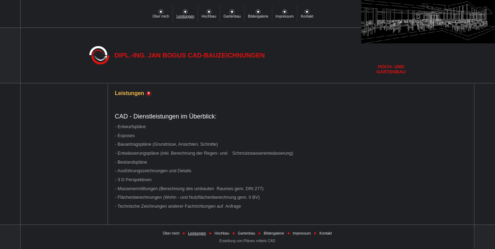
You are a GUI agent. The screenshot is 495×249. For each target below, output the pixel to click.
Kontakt (307, 14)
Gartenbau (232, 14)
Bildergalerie (258, 14)
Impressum (285, 14)
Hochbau (208, 14)
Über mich (161, 14)
